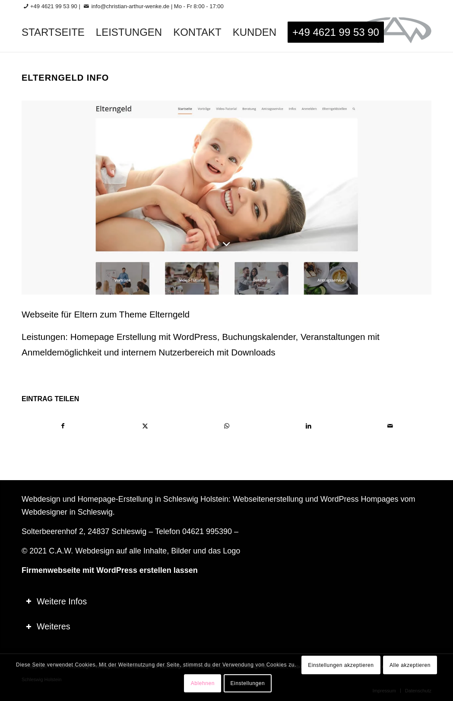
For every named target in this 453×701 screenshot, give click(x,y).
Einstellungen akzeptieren (341, 665)
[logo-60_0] (394, 32)
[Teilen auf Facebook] (63, 426)
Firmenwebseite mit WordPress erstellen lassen (110, 570)
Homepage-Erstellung (115, 499)
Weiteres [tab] (48, 626)
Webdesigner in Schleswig (67, 512)
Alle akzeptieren (410, 665)
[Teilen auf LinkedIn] (308, 426)
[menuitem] (53, 32)
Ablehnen (203, 683)
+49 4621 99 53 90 (53, 6)
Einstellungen (248, 683)
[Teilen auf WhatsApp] (226, 426)
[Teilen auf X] (144, 426)
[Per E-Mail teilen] (390, 426)
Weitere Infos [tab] (56, 601)
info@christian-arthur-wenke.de (130, 6)
